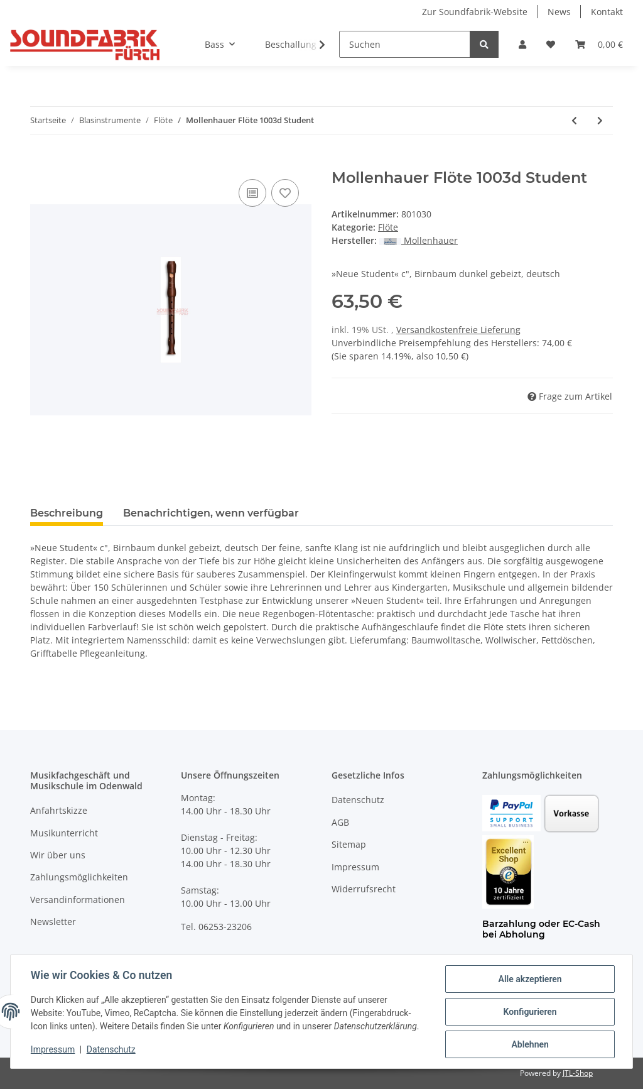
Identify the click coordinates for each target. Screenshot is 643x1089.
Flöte (388, 227)
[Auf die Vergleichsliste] (252, 193)
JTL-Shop (578, 1073)
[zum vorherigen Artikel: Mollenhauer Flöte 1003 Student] (574, 120)
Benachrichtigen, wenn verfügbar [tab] (211, 513)
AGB (340, 822)
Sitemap (349, 844)
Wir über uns (57, 855)
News (559, 12)
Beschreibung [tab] (66, 513)
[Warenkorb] (599, 44)
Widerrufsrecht (364, 889)
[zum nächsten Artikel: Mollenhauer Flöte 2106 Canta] (600, 120)
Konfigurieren (529, 1012)
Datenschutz (358, 800)
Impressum (355, 867)
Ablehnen (529, 1044)
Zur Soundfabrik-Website (474, 12)
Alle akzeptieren (529, 979)
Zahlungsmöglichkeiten (79, 877)
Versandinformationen (77, 900)
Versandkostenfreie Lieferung (458, 330)
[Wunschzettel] (550, 44)
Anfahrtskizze (58, 810)
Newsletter (53, 922)
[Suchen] (404, 44)
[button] (522, 44)
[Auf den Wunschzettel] (285, 193)
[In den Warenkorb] (40, 162)
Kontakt (607, 12)
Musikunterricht (64, 833)
